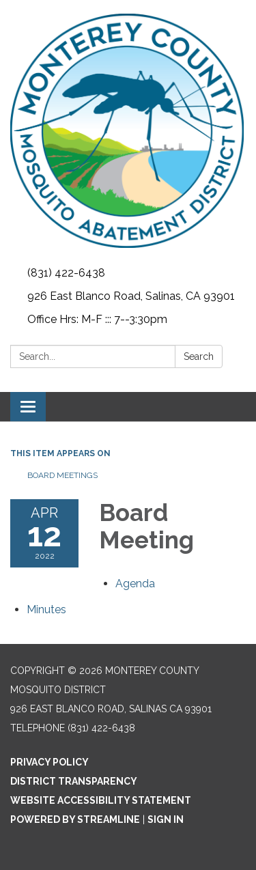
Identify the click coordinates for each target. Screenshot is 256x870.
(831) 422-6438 (66, 272)
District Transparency (73, 781)
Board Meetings (62, 475)
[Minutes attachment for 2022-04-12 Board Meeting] (46, 609)
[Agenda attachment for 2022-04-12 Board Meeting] (135, 583)
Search (199, 356)
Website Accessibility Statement (100, 800)
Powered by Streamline (75, 819)
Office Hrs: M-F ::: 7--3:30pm (97, 319)
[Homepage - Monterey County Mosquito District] (128, 131)
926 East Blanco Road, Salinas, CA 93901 (131, 296)
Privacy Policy (49, 762)
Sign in (165, 819)
